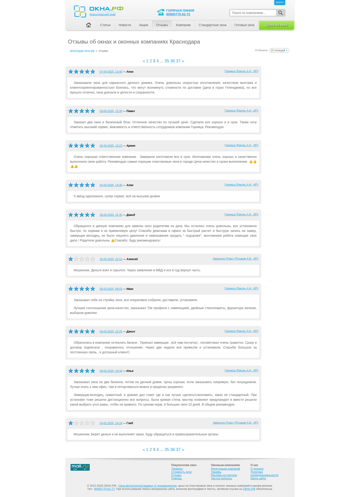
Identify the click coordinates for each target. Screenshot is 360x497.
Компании (183, 25)
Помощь (176, 478)
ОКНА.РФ (249, 489)
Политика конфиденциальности (264, 473)
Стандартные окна (213, 25)
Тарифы (216, 472)
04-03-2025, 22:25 (111, 331)
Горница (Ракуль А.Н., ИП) (242, 71)
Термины (177, 468)
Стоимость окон (181, 472)
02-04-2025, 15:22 (111, 145)
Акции (143, 25)
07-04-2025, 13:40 (111, 71)
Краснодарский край (102, 14)
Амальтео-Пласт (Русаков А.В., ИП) (235, 258)
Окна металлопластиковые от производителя (147, 485)
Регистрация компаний (225, 468)
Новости (125, 25)
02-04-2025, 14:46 (111, 185)
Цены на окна (276, 25)
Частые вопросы (221, 478)
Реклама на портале (224, 475)
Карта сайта (258, 478)
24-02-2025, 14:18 (111, 423)
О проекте (257, 468)
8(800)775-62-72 (178, 14)
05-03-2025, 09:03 (111, 289)
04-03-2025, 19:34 (111, 371)
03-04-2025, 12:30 (111, 111)
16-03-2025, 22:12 (111, 259)
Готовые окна (244, 25)
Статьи (105, 25)
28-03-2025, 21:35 (111, 215)
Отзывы (162, 25)
